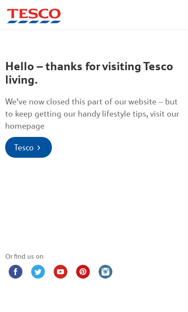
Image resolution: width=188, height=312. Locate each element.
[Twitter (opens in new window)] (38, 271)
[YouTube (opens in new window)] (60, 271)
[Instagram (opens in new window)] (105, 271)
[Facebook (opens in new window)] (15, 271)
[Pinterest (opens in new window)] (83, 271)
